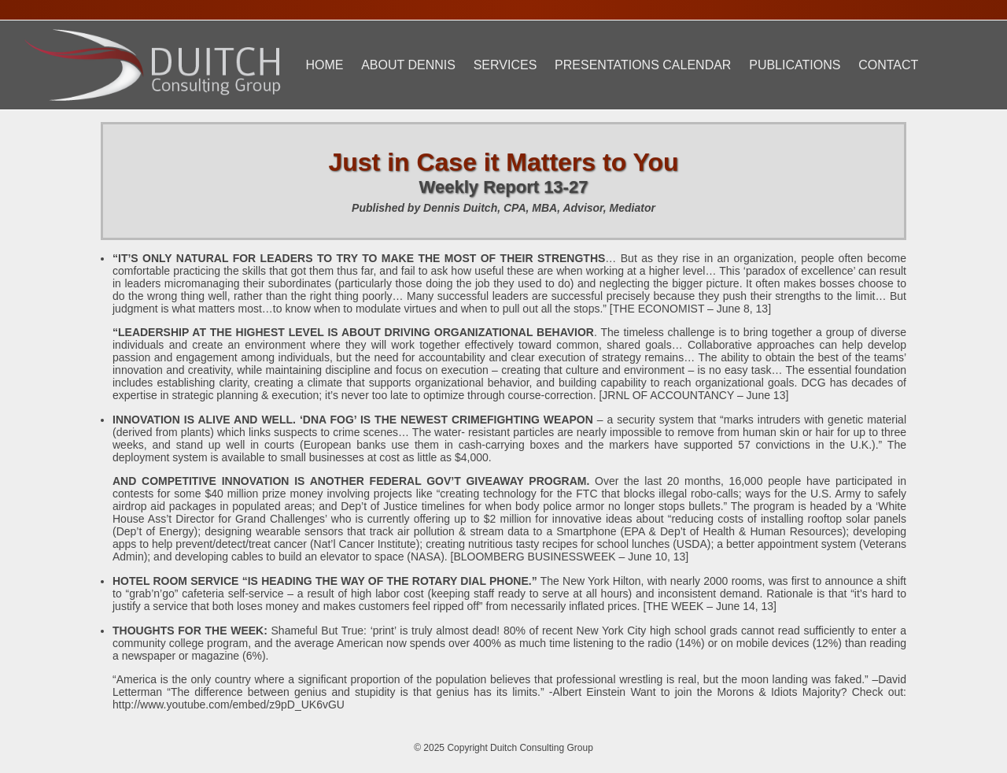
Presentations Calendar (643, 65)
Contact (888, 65)
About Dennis (408, 65)
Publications (794, 65)
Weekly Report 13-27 (503, 187)
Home (324, 65)
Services (505, 65)
